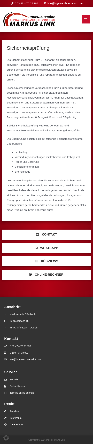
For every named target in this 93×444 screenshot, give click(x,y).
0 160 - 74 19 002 (19, 352)
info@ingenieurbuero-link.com (65, 3)
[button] (6, 438)
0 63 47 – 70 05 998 (26, 3)
